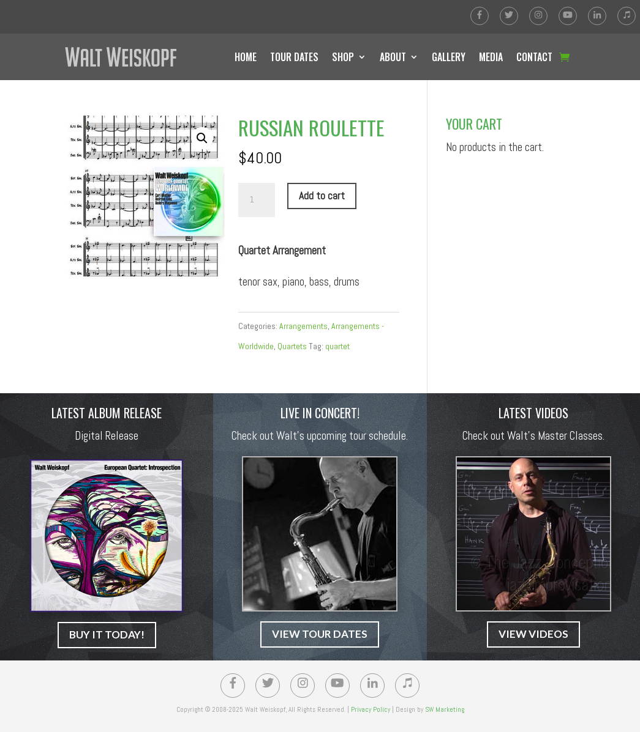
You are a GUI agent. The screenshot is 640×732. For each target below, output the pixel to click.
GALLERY (448, 57)
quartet (337, 346)
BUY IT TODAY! (107, 634)
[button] (202, 138)
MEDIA (491, 57)
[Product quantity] (256, 200)
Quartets (292, 346)
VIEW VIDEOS (533, 633)
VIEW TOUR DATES (319, 633)
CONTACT (534, 57)
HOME (246, 57)
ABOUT (393, 57)
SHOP (343, 57)
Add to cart (322, 195)
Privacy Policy (370, 709)
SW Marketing (444, 709)
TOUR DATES (294, 57)
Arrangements (303, 325)
